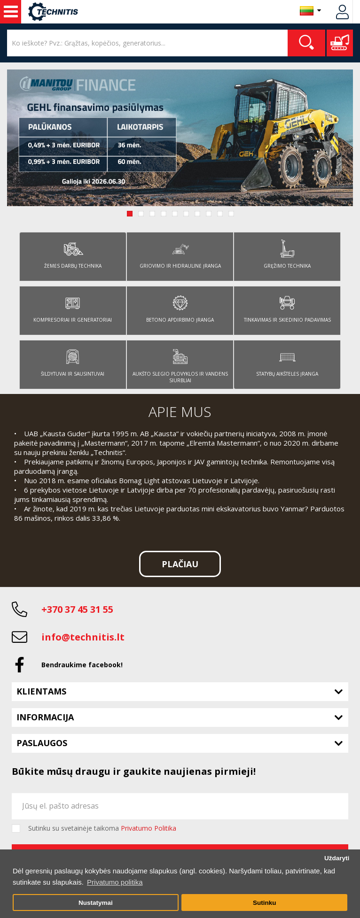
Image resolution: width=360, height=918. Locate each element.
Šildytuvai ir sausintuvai (72, 360)
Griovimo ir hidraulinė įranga (180, 252)
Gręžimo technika (287, 252)
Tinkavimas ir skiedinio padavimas (287, 306)
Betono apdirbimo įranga (180, 306)
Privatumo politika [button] (114, 882)
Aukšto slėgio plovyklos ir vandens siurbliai (180, 364)
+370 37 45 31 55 (77, 609)
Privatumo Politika (148, 828)
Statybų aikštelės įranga (287, 360)
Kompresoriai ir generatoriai (72, 306)
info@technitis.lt (83, 637)
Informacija (45, 717)
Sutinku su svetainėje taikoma (102, 828)
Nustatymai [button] (95, 902)
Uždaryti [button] (336, 858)
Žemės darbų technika (73, 252)
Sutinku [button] (264, 902)
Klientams (41, 691)
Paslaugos (41, 742)
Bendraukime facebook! (82, 664)
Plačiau (180, 564)
